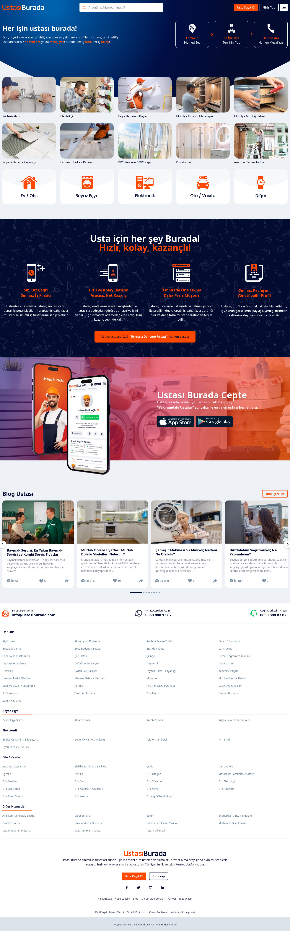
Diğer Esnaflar (83, 815)
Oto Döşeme (154, 781)
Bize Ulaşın (186, 898)
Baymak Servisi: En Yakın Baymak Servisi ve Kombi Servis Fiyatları (34, 552)
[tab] (136, 592)
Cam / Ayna (225, 648)
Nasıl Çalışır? (122, 898)
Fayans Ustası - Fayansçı (29, 143)
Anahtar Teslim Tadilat (261, 143)
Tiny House (153, 693)
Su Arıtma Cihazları (230, 685)
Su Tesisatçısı (29, 97)
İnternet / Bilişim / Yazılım (162, 823)
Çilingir (150, 656)
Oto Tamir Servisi (12, 796)
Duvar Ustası (226, 663)
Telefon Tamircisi (156, 739)
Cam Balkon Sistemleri (16, 656)
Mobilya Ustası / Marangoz (203, 97)
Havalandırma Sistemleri (89, 823)
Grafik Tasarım (11, 823)
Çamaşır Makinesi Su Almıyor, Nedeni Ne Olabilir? (186, 552)
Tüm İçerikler (274, 494)
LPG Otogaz (153, 774)
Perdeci (79, 685)
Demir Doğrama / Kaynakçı (235, 656)
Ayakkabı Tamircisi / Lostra (18, 815)
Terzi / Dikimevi (155, 830)
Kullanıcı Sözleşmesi (182, 912)
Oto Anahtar (9, 781)
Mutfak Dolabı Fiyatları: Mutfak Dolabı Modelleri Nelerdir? (107, 552)
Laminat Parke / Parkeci (87, 143)
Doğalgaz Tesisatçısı (86, 663)
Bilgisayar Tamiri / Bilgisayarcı (20, 739)
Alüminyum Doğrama (87, 641)
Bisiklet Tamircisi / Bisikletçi (90, 766)
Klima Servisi (82, 720)
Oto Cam (79, 781)
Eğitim (150, 815)
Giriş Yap (269, 7)
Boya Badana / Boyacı (145, 97)
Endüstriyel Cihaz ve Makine (235, 815)
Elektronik (10, 730)
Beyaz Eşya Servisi (13, 720)
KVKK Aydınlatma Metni (109, 912)
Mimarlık (151, 678)
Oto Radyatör (227, 788)
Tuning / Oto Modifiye (159, 796)
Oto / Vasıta (11, 757)
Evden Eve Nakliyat (85, 671)
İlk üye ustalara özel (145, 336)
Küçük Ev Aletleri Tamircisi (234, 720)
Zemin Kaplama (11, 700)
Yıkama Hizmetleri (230, 693)
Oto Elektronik (11, 788)
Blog (136, 898)
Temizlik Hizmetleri (85, 693)
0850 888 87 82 (273, 614)
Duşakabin (203, 143)
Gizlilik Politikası (136, 912)
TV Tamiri (224, 739)
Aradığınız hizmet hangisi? (107, 7)
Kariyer (171, 898)
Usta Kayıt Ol (246, 7)
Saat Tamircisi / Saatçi (87, 830)
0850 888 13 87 (158, 614)
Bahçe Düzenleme (229, 641)
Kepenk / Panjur (228, 671)
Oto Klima (152, 788)
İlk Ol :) (13, 580)
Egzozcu (7, 774)
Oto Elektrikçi (227, 781)
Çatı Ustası (80, 656)
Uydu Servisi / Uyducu (15, 747)
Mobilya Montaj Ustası (261, 97)
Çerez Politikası (158, 912)
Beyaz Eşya (10, 711)
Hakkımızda (104, 898)
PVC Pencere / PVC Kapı (145, 143)
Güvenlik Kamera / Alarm (89, 739)
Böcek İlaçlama (11, 648)
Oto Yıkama (81, 796)
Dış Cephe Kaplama (14, 663)
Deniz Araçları (227, 766)
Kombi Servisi (154, 720)
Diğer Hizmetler (14, 806)
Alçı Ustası (8, 641)
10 (117, 580)
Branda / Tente (155, 648)
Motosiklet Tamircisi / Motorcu (237, 774)
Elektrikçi (87, 97)
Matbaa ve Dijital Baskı (232, 823)
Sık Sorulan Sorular (153, 898)
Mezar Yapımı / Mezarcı (16, 830)
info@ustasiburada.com (34, 614)
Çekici (150, 766)
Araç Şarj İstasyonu (14, 766)
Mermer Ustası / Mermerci (90, 678)
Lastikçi (78, 774)
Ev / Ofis (8, 632)
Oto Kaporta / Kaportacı (88, 788)
